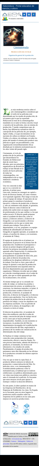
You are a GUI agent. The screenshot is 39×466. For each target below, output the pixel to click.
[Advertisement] (19, 85)
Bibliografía (21, 441)
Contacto (13, 441)
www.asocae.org (17, 439)
